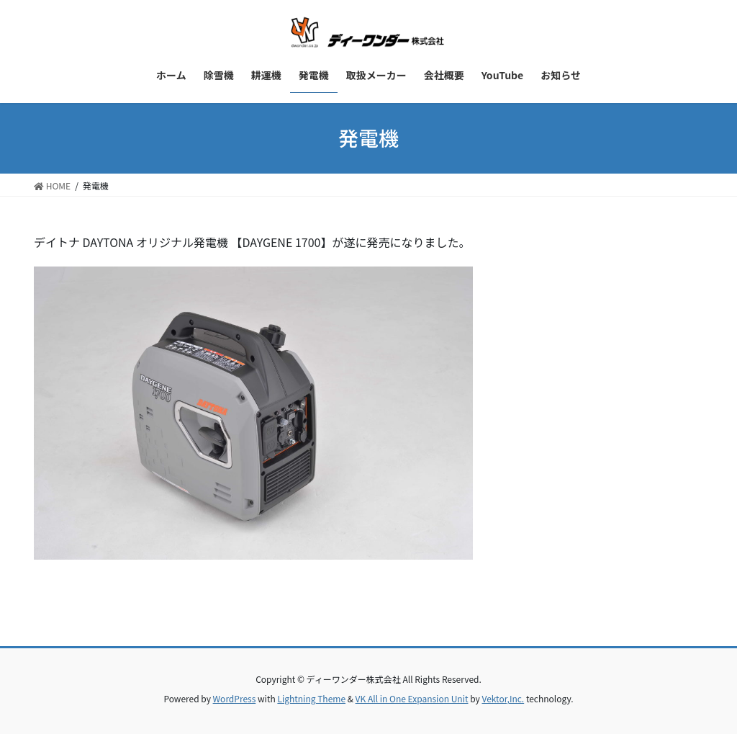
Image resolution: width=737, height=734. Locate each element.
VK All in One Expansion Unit (412, 698)
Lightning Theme (311, 698)
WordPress (234, 698)
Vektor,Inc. (502, 698)
